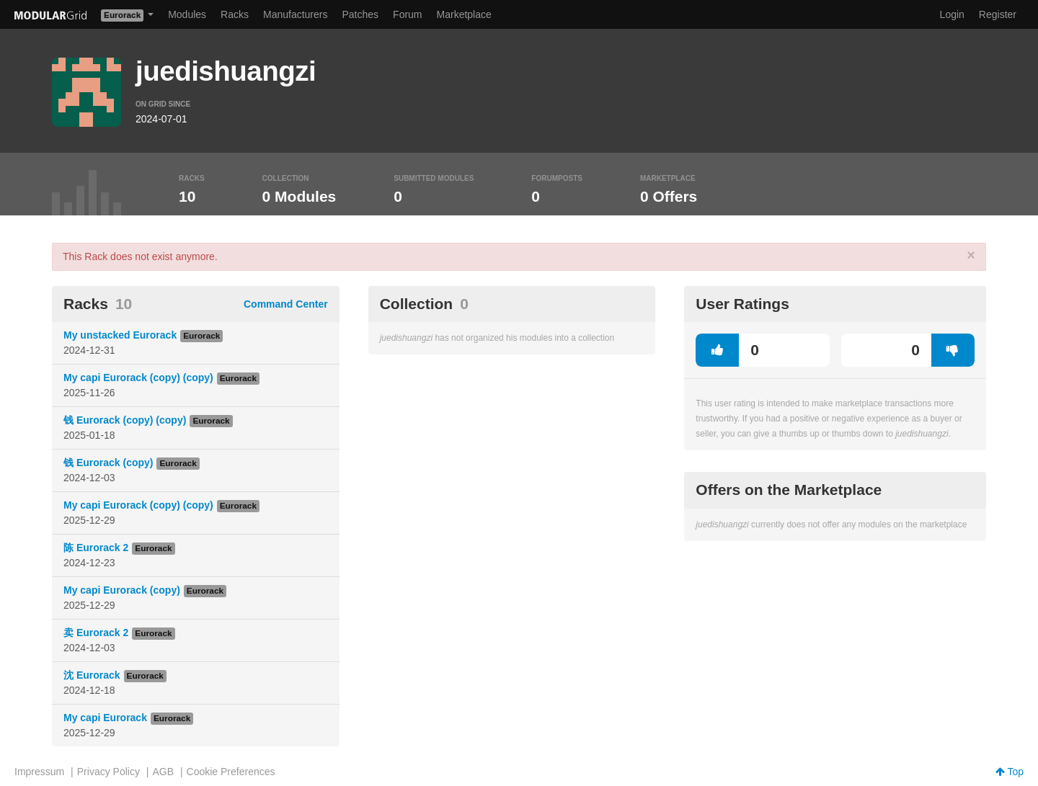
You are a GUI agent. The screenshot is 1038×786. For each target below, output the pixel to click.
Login (952, 14)
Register (997, 14)
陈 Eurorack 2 (95, 547)
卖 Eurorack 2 (95, 632)
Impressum (39, 771)
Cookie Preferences (231, 771)
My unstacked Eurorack (120, 335)
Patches (360, 14)
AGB (163, 771)
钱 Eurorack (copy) (108, 462)
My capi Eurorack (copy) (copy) (138, 377)
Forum (407, 14)
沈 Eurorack (91, 675)
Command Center (286, 304)
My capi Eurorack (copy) (121, 590)
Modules (187, 14)
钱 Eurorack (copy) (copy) (124, 420)
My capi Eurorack (105, 717)
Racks (235, 14)
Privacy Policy (108, 771)
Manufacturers (295, 14)
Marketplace (464, 14)
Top (1009, 771)
